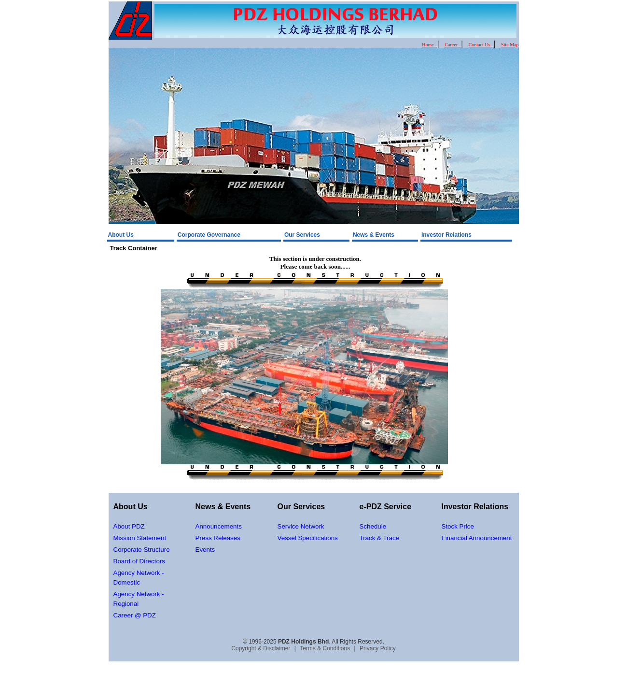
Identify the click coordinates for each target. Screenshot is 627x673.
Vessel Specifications (308, 538)
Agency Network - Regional (138, 598)
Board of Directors (139, 561)
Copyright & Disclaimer (260, 648)
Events (205, 549)
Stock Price (458, 526)
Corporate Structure (141, 549)
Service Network (301, 526)
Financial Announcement (477, 538)
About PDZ (129, 526)
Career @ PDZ (134, 615)
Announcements (218, 526)
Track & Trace (379, 538)
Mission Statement (140, 538)
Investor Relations (446, 234)
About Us (121, 234)
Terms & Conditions (325, 648)
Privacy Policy (378, 648)
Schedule (373, 526)
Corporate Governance (209, 234)
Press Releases (217, 538)
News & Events (373, 234)
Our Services (302, 234)
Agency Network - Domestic (138, 577)
